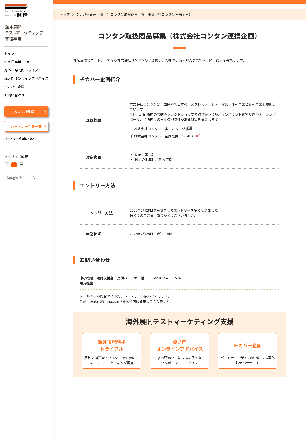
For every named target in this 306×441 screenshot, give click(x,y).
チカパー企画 (14, 86)
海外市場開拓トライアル (23, 70)
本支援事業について (19, 61)
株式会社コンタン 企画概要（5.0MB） (164, 135)
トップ (9, 53)
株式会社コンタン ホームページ (159, 128)
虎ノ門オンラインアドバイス (26, 78)
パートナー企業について (20, 138)
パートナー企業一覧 (26, 126)
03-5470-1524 (170, 277)
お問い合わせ (14, 94)
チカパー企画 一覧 (90, 14)
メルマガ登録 (24, 111)
